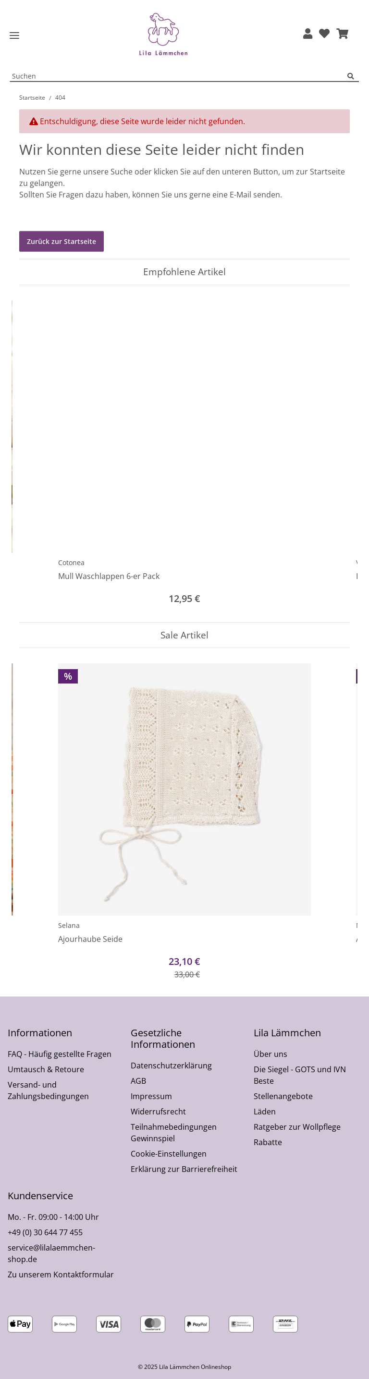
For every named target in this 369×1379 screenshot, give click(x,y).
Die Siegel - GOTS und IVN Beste (300, 1075)
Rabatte (268, 1142)
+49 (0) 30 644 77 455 (45, 1232)
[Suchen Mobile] (179, 76)
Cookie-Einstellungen (169, 1153)
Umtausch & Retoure (46, 1069)
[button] (308, 34)
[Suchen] (353, 76)
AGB (138, 1081)
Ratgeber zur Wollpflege (297, 1127)
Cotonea (71, 562)
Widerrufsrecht (158, 1111)
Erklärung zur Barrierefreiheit (184, 1169)
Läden (265, 1111)
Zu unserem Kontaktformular (61, 1274)
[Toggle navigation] (14, 36)
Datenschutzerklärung (171, 1065)
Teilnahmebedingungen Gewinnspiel (174, 1133)
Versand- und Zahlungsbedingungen (48, 1090)
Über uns (270, 1054)
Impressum (151, 1096)
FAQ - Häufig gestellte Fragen (59, 1054)
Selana (69, 925)
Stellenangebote (283, 1096)
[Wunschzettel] (324, 34)
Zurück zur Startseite (61, 241)
